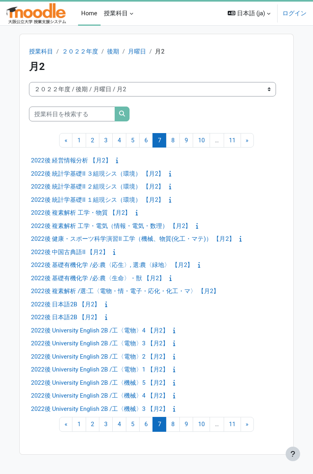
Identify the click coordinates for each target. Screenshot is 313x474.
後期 (113, 51)
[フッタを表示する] (293, 454)
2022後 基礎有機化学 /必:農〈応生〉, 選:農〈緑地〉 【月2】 (112, 265)
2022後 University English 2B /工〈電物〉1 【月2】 (100, 369)
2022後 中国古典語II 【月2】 (70, 252)
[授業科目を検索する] (72, 114)
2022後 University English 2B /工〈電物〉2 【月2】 (100, 356)
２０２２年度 (80, 51)
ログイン (294, 13)
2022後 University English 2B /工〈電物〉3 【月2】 (100, 343)
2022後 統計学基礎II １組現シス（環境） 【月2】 (97, 199)
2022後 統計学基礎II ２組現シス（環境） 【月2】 (97, 186)
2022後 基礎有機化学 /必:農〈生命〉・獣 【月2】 (98, 278)
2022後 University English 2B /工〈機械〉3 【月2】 (100, 408)
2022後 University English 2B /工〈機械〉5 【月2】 (100, 382)
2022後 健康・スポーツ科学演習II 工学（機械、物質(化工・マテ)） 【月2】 (133, 238)
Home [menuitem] (89, 13)
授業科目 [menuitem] (116, 13)
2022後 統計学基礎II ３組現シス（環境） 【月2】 (97, 173)
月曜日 (137, 51)
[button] (249, 13)
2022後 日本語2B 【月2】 (65, 304)
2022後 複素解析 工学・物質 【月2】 (81, 212)
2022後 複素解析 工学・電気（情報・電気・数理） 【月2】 (111, 226)
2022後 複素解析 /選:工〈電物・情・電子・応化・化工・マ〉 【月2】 (125, 291)
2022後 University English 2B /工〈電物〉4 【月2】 (100, 330)
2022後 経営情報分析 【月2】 (71, 160)
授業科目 (41, 51)
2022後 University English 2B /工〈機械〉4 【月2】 (100, 395)
